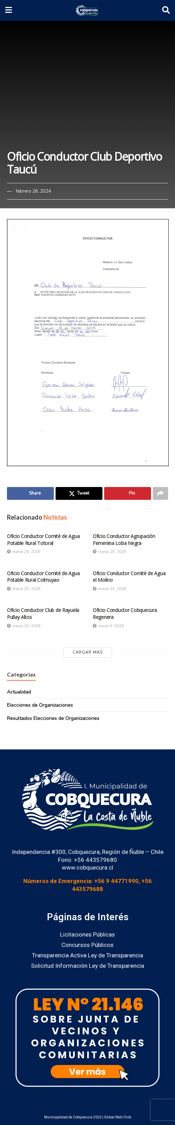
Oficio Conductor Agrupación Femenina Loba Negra (124, 540)
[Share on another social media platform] (160, 493)
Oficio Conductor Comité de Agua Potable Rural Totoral (43, 540)
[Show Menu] (8, 10)
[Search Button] (166, 10)
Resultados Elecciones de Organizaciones (53, 718)
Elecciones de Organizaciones (40, 705)
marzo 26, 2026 (24, 552)
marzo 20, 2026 (24, 626)
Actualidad (19, 692)
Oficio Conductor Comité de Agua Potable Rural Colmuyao (43, 577)
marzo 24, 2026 (109, 552)
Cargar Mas (88, 652)
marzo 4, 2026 (108, 626)
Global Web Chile (117, 1117)
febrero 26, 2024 (33, 191)
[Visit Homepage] (87, 10)
